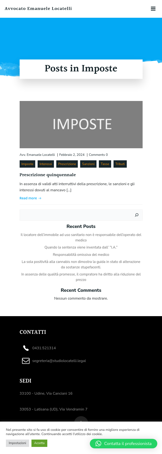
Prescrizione (67, 164)
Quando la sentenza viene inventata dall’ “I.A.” (81, 247)
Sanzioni (88, 164)
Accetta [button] (39, 443)
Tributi (120, 164)
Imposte (27, 164)
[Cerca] (136, 215)
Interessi (45, 164)
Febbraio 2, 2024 (71, 155)
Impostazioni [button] (17, 443)
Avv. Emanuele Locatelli (37, 155)
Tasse (105, 164)
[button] (123, 443)
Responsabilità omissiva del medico (81, 254)
